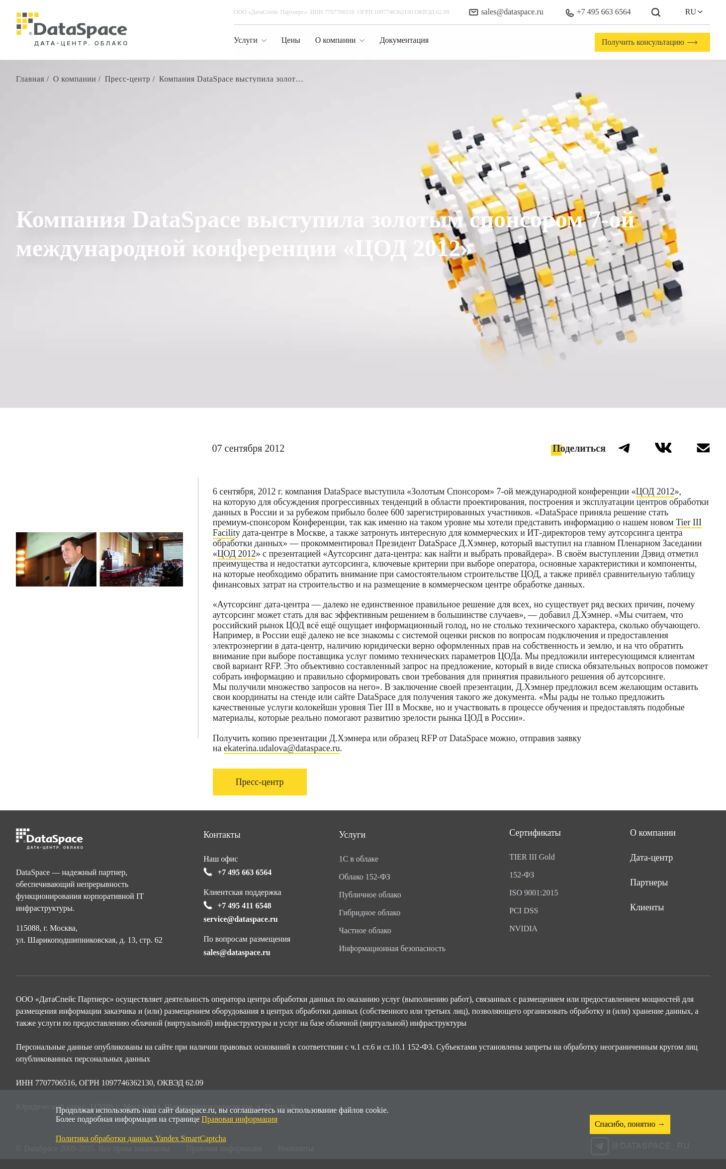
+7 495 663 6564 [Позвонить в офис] (598, 11)
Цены (290, 40)
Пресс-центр (260, 782)
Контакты (221, 835)
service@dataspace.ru (240, 919)
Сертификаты (535, 833)
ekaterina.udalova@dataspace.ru (282, 748)
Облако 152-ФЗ (364, 877)
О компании (653, 833)
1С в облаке (359, 859)
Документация (404, 40)
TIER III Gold (532, 857)
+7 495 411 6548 (244, 905)
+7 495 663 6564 (244, 872)
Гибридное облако (370, 912)
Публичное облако (370, 894)
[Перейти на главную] (72, 30)
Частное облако (365, 930)
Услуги (352, 835)
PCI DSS (523, 910)
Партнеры (649, 882)
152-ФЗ (521, 875)
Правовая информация (239, 1119)
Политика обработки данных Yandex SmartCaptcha (141, 1138)
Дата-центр (651, 858)
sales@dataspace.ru (506, 11)
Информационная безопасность (392, 948)
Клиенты (647, 907)
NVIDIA (523, 928)
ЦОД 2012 (655, 491)
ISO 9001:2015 (533, 892)
